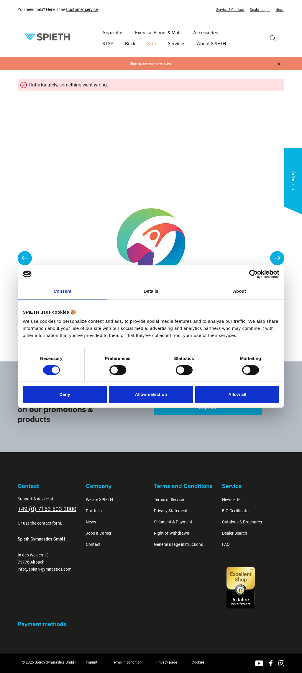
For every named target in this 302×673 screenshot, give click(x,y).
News (279, 10)
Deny (64, 394)
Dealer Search (234, 533)
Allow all (237, 394)
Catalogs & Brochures (242, 522)
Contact (93, 544)
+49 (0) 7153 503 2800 (47, 508)
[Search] (273, 38)
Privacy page (166, 662)
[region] (151, 258)
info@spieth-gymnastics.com (44, 569)
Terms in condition (127, 662)
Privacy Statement (171, 510)
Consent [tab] (63, 291)
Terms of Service (169, 499)
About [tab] (239, 291)
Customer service (82, 9)
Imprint (91, 662)
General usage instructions (178, 544)
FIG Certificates (236, 510)
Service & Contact (230, 10)
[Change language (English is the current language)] (205, 9)
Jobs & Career (98, 533)
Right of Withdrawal (172, 533)
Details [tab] (151, 291)
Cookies (198, 662)
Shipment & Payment (173, 522)
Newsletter (232, 499)
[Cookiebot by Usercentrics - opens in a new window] (253, 274)
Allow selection (151, 394)
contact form (49, 523)
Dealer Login (260, 10)
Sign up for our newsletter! (151, 63)
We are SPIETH (99, 499)
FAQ (226, 544)
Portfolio (94, 510)
